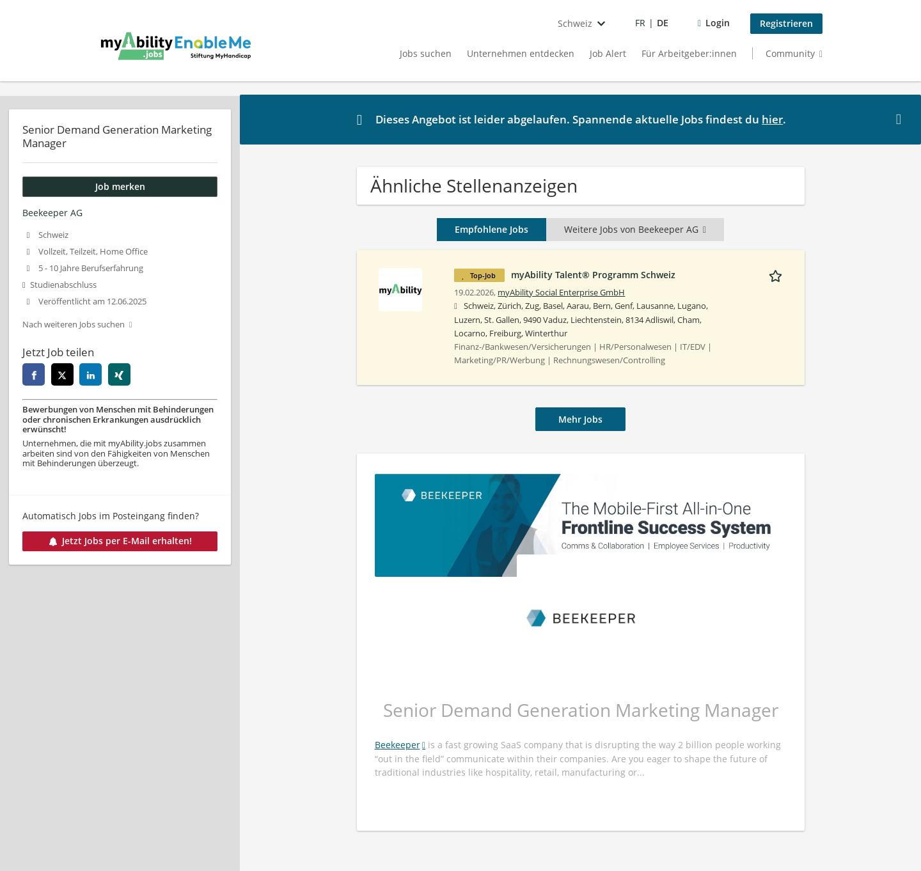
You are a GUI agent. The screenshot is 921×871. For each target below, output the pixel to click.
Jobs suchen (426, 53)
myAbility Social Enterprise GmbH (561, 292)
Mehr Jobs (580, 419)
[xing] (119, 374)
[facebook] (33, 374)
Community (790, 53)
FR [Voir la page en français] (640, 23)
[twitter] (62, 374)
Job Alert (608, 53)
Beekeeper (397, 745)
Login (717, 23)
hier (772, 119)
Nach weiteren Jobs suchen (73, 324)
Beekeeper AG (52, 213)
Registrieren (786, 23)
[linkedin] (90, 374)
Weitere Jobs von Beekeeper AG (635, 229)
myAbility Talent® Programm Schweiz (593, 275)
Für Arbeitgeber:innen (689, 53)
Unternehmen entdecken (520, 53)
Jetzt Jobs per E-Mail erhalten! (120, 541)
